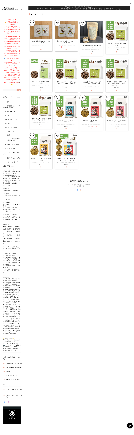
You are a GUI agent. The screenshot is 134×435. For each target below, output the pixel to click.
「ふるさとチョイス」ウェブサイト (14, 396)
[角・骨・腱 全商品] (11, 127)
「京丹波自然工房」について (14, 363)
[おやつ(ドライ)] (10, 111)
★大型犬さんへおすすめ (12, 162)
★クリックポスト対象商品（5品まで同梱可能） (12, 139)
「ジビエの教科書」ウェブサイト (14, 390)
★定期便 (7, 135)
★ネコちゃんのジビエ (11, 148)
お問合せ (8, 371)
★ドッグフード (9, 131)
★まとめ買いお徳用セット (13, 144)
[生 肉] (7, 115)
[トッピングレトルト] (11, 119)
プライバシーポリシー (12, 375)
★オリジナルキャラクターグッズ (12, 153)
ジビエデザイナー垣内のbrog (14, 367)
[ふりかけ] (8, 123)
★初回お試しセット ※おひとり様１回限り (12, 106)
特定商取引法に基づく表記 (13, 379)
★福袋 (7, 102)
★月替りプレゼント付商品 (13, 158)
